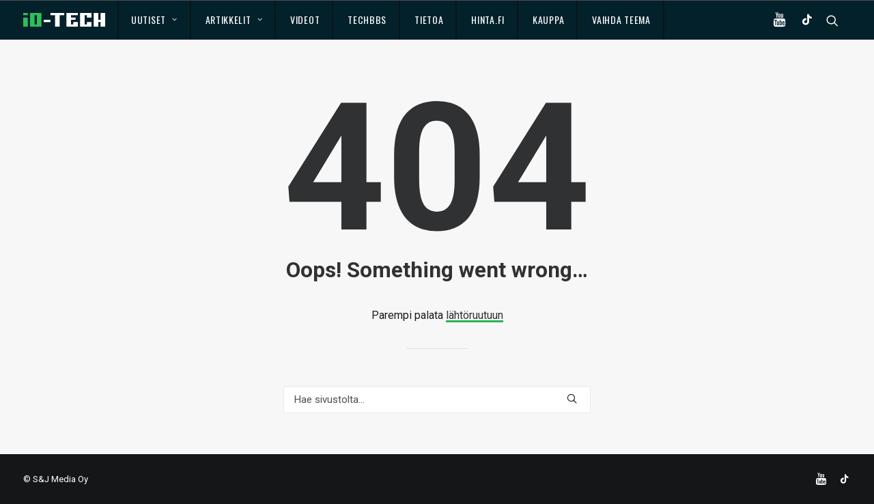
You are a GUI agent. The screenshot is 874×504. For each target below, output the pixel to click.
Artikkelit (234, 19)
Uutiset (154, 19)
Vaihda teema (621, 19)
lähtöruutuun (474, 315)
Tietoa (428, 19)
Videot (305, 19)
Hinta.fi (488, 19)
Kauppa (548, 19)
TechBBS (367, 19)
